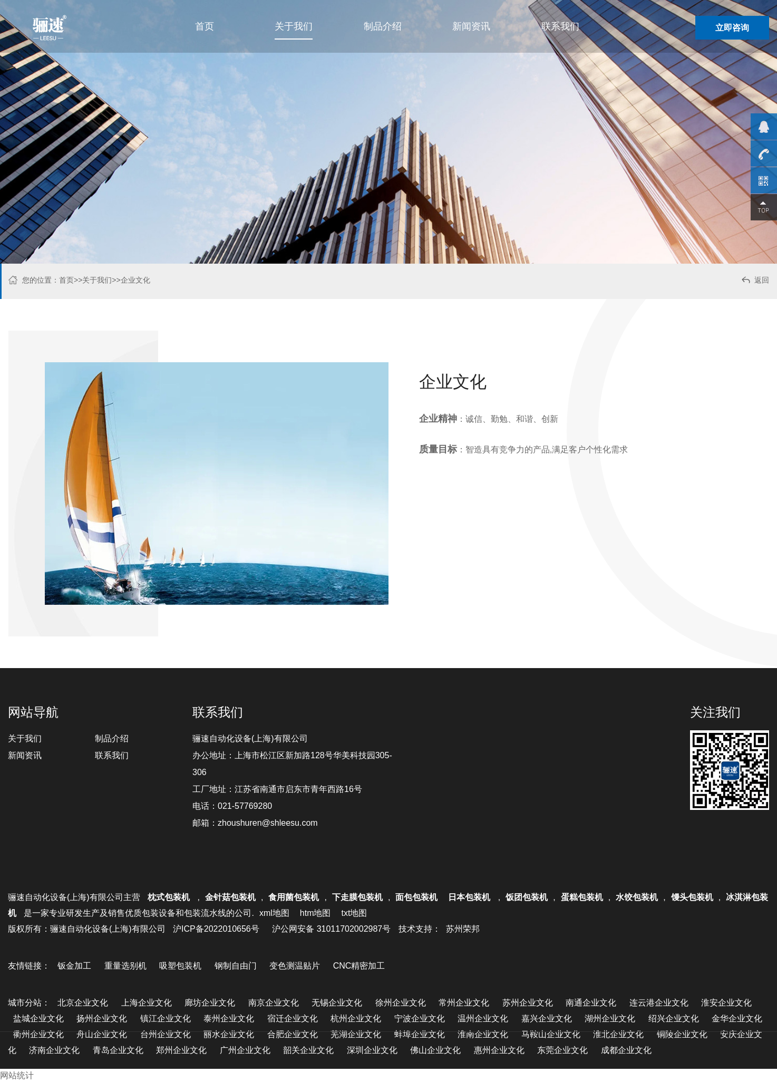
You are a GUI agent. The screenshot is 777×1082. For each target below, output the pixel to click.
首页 (204, 26)
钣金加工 (74, 965)
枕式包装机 (170, 897)
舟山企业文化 (101, 1034)
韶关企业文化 (308, 1050)
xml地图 (274, 913)
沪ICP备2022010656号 (216, 928)
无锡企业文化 (337, 1002)
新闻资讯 (471, 26)
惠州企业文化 (499, 1050)
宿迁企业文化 (292, 1018)
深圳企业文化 (372, 1050)
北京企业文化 (82, 1002)
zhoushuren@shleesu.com (268, 822)
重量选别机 (125, 965)
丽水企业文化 (228, 1034)
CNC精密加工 (359, 965)
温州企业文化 (483, 1018)
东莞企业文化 (562, 1050)
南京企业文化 (273, 1002)
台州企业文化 (165, 1034)
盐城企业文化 (38, 1018)
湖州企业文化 (610, 1018)
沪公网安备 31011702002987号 (331, 928)
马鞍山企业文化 (550, 1034)
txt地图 (354, 913)
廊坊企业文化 (209, 1002)
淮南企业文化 (483, 1034)
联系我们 (560, 26)
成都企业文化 (626, 1050)
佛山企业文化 (435, 1050)
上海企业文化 (146, 1002)
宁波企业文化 (419, 1018)
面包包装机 (416, 897)
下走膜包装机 (357, 897)
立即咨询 (732, 27)
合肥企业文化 (292, 1034)
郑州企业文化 (181, 1050)
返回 (754, 281)
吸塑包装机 (180, 965)
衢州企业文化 (38, 1034)
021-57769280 (245, 805)
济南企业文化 (54, 1050)
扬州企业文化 (101, 1018)
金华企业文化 (737, 1018)
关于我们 (294, 26)
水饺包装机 (637, 897)
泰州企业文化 (228, 1018)
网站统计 (17, 1075)
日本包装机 (470, 897)
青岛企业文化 (118, 1050)
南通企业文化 (591, 1002)
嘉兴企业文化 (546, 1018)
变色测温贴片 (294, 965)
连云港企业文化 (658, 1002)
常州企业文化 (464, 1002)
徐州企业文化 (400, 1002)
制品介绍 (383, 26)
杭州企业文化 (356, 1018)
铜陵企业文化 (682, 1034)
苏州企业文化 (527, 1002)
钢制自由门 (236, 965)
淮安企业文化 (726, 1002)
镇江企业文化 (165, 1018)
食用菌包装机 (293, 897)
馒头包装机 (692, 897)
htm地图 (315, 913)
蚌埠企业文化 (419, 1034)
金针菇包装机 (230, 897)
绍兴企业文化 (673, 1018)
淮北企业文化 (618, 1034)
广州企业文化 (245, 1050)
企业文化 (135, 280)
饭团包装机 (527, 897)
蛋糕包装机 (582, 897)
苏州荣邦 (463, 928)
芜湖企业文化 (356, 1034)
